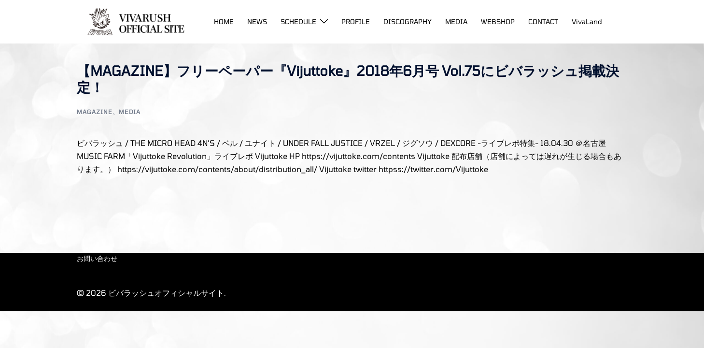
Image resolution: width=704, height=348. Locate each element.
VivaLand (587, 21)
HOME (224, 21)
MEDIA (456, 21)
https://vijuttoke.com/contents (358, 155)
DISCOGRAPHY (407, 21)
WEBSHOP (498, 21)
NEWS (257, 21)
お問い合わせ (97, 258)
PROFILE (355, 21)
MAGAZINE (95, 111)
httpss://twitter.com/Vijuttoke (433, 169)
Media (130, 111)
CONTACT (543, 21)
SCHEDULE (298, 21)
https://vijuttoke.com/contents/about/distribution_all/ (217, 169)
